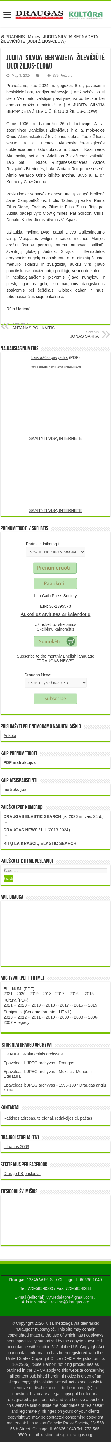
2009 (64, 1017)
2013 (8, 1017)
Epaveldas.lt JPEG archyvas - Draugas (39, 1062)
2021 (8, 993)
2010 (50, 1017)
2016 (74, 993)
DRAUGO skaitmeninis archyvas (33, 1054)
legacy (23, 1022)
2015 (89, 993)
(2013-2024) (37, 830)
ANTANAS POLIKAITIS (42, 326)
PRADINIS (13, 36)
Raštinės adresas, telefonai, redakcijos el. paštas (48, 1118)
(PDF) (55, 357)
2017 (59, 993)
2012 (22, 1017)
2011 (36, 1017)
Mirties (34, 36)
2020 (20, 993)
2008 (78, 1017)
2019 (34, 993)
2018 (46, 993)
